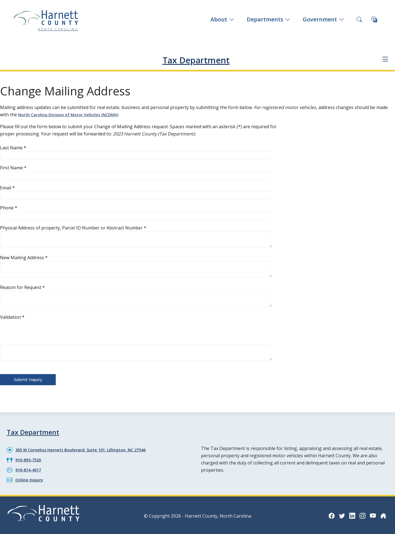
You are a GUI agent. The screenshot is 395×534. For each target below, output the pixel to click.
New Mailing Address (24, 257)
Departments (268, 19)
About (222, 19)
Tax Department (196, 59)
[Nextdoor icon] (382, 513)
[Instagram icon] (360, 513)
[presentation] (42, 331)
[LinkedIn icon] (349, 513)
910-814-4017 (29, 468)
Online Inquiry (30, 477)
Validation (12, 316)
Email (7, 187)
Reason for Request (22, 287)
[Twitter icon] (338, 513)
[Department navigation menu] (384, 59)
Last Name (13, 147)
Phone (8, 207)
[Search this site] (359, 19)
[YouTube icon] (371, 513)
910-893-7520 (29, 458)
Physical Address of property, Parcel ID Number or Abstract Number (73, 227)
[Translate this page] (374, 19)
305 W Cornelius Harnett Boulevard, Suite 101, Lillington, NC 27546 (86, 448)
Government (323, 19)
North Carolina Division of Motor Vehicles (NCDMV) (73, 114)
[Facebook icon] (327, 513)
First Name (13, 167)
